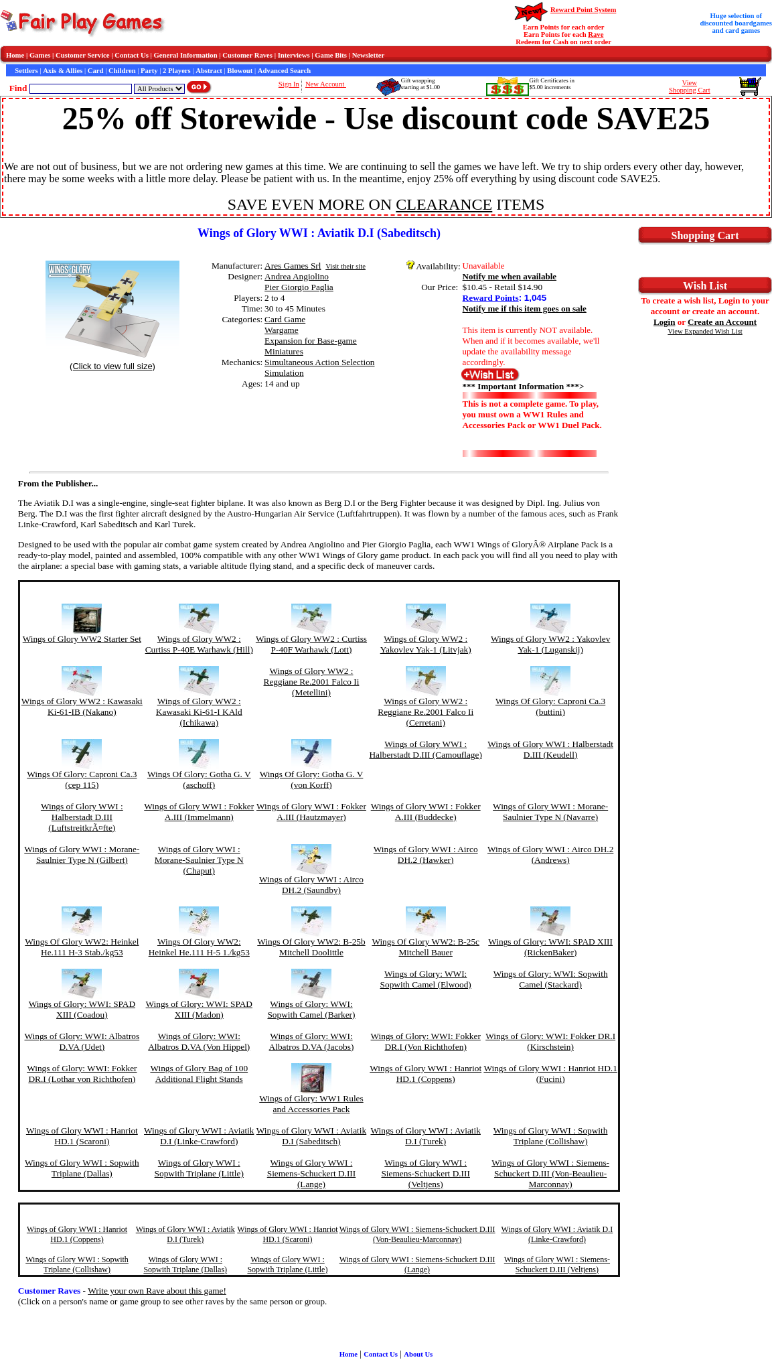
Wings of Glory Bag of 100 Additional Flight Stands (199, 1073)
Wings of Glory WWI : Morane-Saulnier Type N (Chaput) (199, 860)
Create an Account (722, 322)
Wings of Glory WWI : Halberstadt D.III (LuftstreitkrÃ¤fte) (82, 817)
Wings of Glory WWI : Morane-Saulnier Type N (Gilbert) (81, 854)
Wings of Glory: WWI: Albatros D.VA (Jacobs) (311, 1041)
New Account (325, 84)
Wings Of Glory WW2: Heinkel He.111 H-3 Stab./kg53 (82, 947)
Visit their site (345, 266)
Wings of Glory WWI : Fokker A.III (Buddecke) (426, 811)
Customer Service (83, 55)
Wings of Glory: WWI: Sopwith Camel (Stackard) (550, 979)
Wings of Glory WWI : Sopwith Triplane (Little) (199, 1168)
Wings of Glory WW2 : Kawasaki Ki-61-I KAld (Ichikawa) (199, 712)
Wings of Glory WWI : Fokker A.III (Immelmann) (199, 811)
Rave (595, 34)
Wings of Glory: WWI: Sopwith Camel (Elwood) (425, 979)
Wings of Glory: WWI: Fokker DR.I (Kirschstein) (550, 1041)
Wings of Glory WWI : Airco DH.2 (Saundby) (311, 884)
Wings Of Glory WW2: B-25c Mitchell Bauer (425, 947)
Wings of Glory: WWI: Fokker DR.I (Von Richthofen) (426, 1041)
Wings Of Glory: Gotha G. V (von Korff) (312, 779)
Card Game (284, 319)
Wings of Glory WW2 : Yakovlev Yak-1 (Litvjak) (425, 644)
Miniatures (283, 351)
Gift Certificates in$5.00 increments (551, 83)
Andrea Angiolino (296, 276)
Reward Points (491, 298)
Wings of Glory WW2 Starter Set (82, 639)
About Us (418, 1354)
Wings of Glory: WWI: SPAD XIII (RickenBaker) (550, 947)
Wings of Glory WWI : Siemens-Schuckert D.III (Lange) (311, 1173)
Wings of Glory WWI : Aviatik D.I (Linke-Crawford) (199, 1135)
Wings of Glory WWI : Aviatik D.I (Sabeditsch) (311, 1135)
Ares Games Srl (292, 266)
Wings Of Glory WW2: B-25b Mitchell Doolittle (311, 947)
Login (664, 322)
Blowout (239, 70)
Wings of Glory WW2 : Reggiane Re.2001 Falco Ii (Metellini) (312, 681)
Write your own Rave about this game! (157, 1291)
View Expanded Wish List (705, 331)
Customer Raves (247, 55)
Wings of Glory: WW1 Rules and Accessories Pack (311, 1103)
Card (96, 70)
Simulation (284, 373)
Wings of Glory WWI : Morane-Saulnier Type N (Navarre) (550, 811)
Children (122, 70)
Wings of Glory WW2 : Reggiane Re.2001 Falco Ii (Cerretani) (425, 712)
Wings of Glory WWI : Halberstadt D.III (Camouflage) (425, 749)
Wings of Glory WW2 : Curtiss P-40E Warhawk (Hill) (199, 644)
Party (149, 70)
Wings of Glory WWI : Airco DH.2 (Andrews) (550, 854)
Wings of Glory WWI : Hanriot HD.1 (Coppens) (425, 1073)
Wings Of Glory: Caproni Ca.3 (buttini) (550, 706)
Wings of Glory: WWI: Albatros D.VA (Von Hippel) (199, 1041)
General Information (186, 55)
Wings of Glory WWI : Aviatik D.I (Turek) (425, 1135)
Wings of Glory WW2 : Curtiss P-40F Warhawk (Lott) (311, 644)
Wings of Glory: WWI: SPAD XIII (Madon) (199, 1009)
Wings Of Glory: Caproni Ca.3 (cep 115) (82, 779)
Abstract (209, 70)
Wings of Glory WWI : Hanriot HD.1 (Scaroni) (82, 1135)
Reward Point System (583, 9)
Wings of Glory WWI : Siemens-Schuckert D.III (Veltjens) (425, 1173)
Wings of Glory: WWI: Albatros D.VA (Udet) (81, 1041)
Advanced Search (284, 70)
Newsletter (368, 55)
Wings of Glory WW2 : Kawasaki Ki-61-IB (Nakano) (82, 706)
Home (15, 55)
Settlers (26, 70)
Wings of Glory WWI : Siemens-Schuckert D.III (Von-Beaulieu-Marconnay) (550, 1173)
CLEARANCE (444, 204)
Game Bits (331, 55)
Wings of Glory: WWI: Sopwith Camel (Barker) (311, 1009)
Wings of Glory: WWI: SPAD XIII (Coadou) (82, 1009)
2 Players (177, 70)
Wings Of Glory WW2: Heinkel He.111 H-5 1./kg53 (199, 947)
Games (39, 55)
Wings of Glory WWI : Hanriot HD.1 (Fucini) (550, 1073)
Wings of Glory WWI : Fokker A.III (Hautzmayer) (311, 811)
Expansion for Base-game (310, 341)
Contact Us (131, 55)
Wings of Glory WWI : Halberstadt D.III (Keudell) (550, 749)
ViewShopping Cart (689, 86)
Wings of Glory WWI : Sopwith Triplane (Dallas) (82, 1168)
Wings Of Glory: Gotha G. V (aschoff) (199, 779)
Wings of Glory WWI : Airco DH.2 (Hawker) (426, 854)
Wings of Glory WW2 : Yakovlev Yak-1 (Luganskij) (550, 644)
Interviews (294, 55)
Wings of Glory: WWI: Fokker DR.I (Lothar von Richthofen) (82, 1073)
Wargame (281, 330)
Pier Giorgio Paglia (298, 287)
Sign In (289, 84)
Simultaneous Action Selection (319, 362)
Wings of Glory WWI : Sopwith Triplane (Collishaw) (550, 1135)
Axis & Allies (62, 70)
